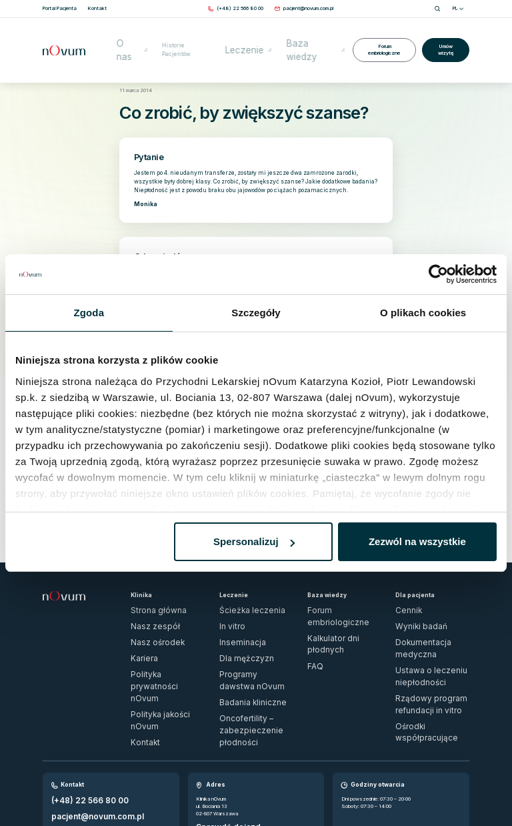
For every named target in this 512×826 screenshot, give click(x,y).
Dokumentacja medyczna (423, 613)
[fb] (452, 789)
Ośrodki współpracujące (421, 656)
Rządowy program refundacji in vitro (428, 640)
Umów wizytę (444, 32)
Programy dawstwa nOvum (248, 637)
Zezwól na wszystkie (417, 541)
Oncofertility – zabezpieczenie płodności (252, 664)
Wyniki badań (409, 601)
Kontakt (140, 660)
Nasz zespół (146, 601)
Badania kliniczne (238, 648)
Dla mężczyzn (235, 625)
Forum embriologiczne (381, 32)
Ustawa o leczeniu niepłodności (430, 625)
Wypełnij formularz (72, 742)
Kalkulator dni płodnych (332, 601)
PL (458, 8)
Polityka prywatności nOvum (161, 637)
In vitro (227, 601)
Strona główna (134, 71)
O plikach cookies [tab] (423, 312)
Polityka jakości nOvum (155, 648)
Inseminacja (232, 613)
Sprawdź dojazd (214, 746)
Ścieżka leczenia (237, 589)
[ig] (465, 789)
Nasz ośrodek (147, 613)
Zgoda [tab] (89, 312)
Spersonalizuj (254, 541)
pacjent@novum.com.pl (76, 732)
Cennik (402, 589)
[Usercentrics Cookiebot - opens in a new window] (438, 274)
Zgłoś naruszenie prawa (70, 786)
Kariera (138, 625)
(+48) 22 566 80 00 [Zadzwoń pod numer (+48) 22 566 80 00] (74, 722)
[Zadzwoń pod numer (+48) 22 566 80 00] (240, 8)
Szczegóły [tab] (255, 312)
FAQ (312, 613)
